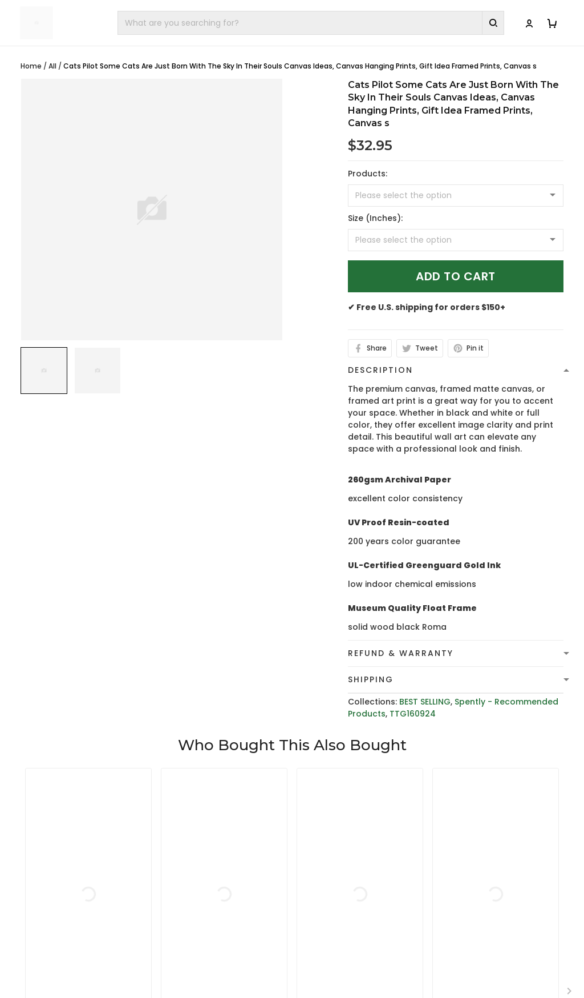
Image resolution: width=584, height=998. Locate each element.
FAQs (452, 878)
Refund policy (329, 896)
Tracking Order (473, 896)
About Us (460, 843)
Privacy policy (329, 843)
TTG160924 (413, 713)
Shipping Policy (332, 878)
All (52, 66)
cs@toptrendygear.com (222, 891)
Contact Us (465, 861)
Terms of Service (336, 861)
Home (31, 66)
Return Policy (328, 914)
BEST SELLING (425, 701)
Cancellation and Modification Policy (340, 937)
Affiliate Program (477, 914)
